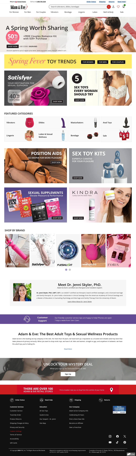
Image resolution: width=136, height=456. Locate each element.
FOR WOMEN (88, 62)
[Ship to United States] (20, 2)
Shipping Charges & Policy (19, 423)
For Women (14, 12)
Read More (68, 349)
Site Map (43, 423)
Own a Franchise (75, 427)
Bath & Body (108, 12)
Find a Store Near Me (76, 419)
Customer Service (16, 411)
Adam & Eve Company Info (78, 411)
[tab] (66, 270)
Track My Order (15, 415)
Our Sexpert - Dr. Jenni (48, 419)
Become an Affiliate (76, 423)
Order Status (91, 2)
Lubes (95, 12)
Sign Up (68, 374)
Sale (121, 12)
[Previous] (9, 249)
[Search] (80, 7)
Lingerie (81, 12)
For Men (27, 12)
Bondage (68, 12)
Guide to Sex (44, 415)
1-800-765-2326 (41, 2)
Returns (111, 2)
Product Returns (16, 419)
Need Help (46, 400)
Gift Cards (13, 443)
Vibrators (54, 12)
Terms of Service (16, 435)
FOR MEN (103, 62)
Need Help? (122, 2)
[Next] (127, 249)
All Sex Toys (44, 411)
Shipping (102, 2)
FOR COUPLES (118, 62)
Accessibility (14, 439)
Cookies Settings (16, 431)
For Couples (41, 12)
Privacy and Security (17, 427)
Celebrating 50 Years (76, 415)
